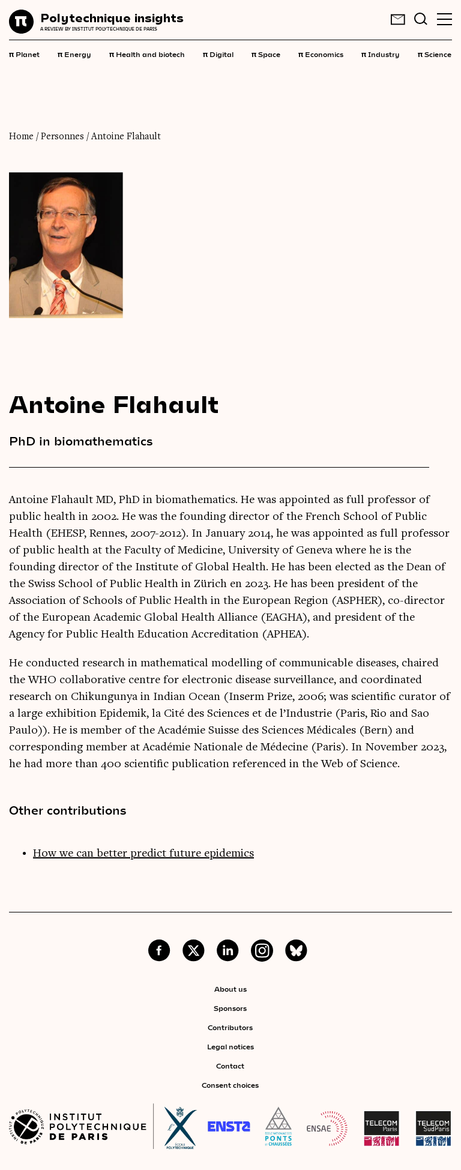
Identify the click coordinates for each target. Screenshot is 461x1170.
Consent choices (230, 1085)
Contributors (230, 1027)
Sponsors (230, 1008)
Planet (24, 53)
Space (266, 53)
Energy (74, 53)
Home (21, 137)
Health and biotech (147, 53)
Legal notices (230, 1046)
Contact (230, 1065)
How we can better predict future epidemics (143, 854)
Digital (218, 53)
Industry (380, 53)
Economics (320, 53)
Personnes (62, 137)
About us (230, 989)
